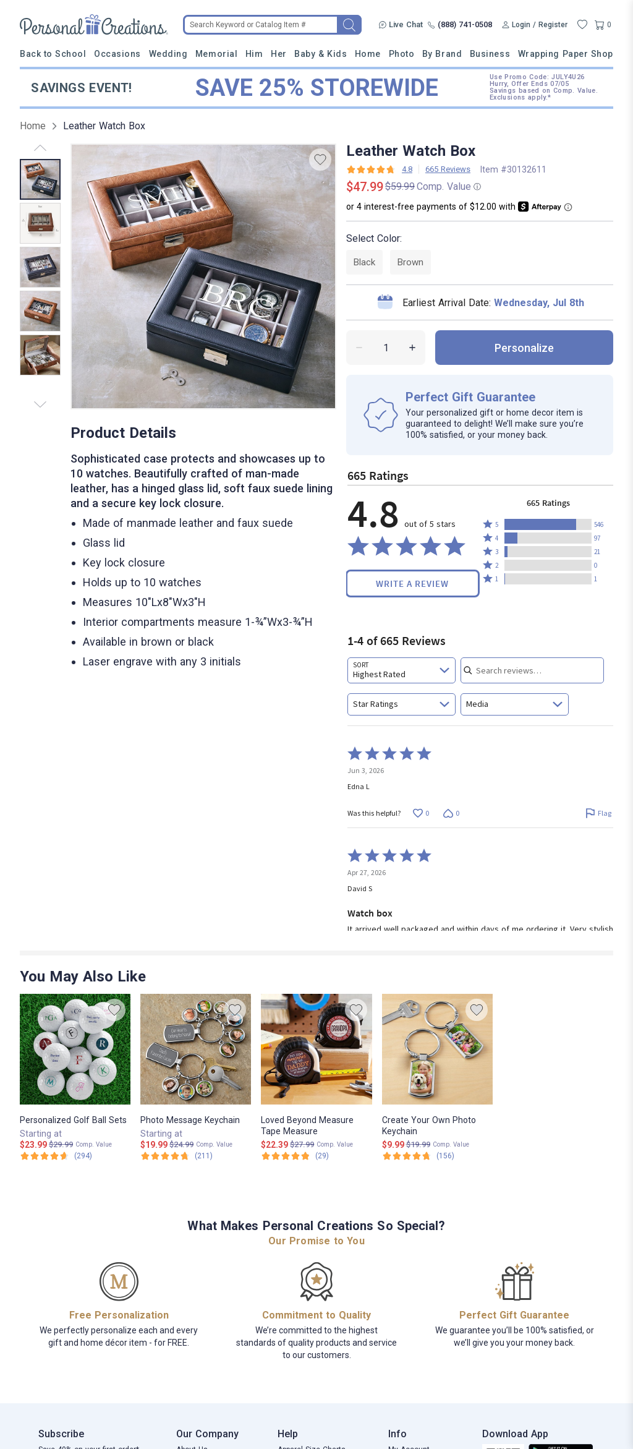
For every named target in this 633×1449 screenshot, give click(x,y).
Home (368, 54)
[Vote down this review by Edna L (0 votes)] (451, 813)
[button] (548, 524)
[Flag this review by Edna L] (598, 813)
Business (490, 54)
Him (254, 54)
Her (279, 54)
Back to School (53, 54)
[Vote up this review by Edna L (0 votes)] (420, 813)
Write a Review (412, 583)
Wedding (168, 54)
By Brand (442, 54)
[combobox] (401, 670)
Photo (402, 54)
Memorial (216, 54)
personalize (524, 347)
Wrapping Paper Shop (565, 54)
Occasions (117, 54)
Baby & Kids (320, 54)
